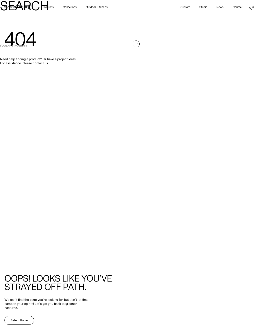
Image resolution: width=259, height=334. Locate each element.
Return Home (19, 320)
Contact (237, 7)
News (220, 7)
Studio (203, 7)
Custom (185, 7)
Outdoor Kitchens (97, 7)
